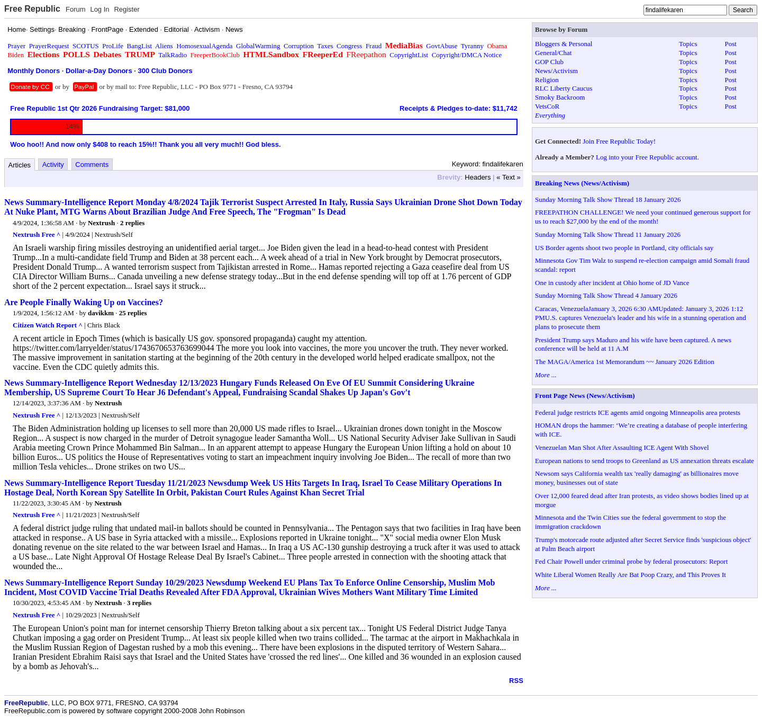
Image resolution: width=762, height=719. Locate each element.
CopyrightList (408, 55)
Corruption (299, 46)
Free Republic (32, 8)
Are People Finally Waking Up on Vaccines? (83, 302)
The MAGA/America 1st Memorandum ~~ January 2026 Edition (624, 362)
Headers (478, 177)
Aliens (164, 46)
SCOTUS (85, 46)
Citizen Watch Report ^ (48, 325)
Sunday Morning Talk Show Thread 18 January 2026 (608, 199)
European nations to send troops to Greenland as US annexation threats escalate (644, 461)
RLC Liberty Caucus (563, 88)
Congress (349, 46)
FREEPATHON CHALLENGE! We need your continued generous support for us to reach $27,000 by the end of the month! (643, 216)
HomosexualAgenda (204, 46)
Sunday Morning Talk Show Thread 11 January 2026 (608, 234)
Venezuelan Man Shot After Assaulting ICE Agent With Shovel (622, 447)
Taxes (325, 46)
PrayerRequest (49, 46)
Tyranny (472, 46)
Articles (19, 165)
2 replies (132, 223)
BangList (139, 46)
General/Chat (553, 53)
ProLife (112, 46)
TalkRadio (172, 55)
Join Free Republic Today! (619, 141)
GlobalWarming (258, 46)
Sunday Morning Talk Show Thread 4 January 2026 (606, 295)
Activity (53, 164)
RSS (516, 681)
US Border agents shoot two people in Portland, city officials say (624, 248)
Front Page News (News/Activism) (585, 396)
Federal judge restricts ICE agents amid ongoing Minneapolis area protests (637, 412)
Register (126, 9)
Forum (76, 9)
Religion (547, 80)
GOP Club (549, 62)
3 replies (139, 603)
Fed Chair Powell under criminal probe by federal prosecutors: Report (631, 561)
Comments (91, 164)
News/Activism (556, 71)
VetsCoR (547, 106)
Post (731, 44)
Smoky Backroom (560, 97)
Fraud (374, 46)
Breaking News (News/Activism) (582, 183)
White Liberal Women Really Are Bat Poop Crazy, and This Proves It (630, 575)
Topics (688, 44)
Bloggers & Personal (563, 44)
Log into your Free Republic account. (647, 157)
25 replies (133, 313)
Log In (99, 9)
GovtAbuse (441, 46)
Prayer (16, 46)
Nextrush (101, 223)
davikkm (101, 313)
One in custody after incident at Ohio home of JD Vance (612, 283)
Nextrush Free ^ (36, 234)
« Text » (508, 177)
